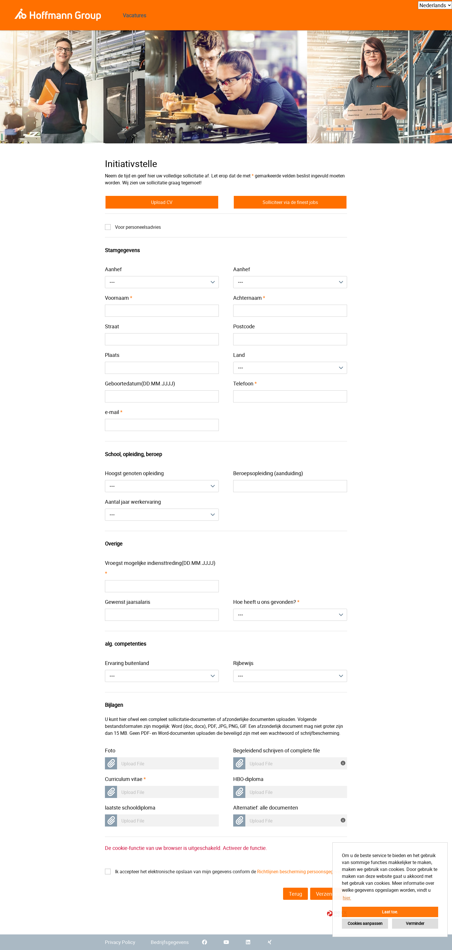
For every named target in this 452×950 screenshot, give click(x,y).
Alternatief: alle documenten (265, 807)
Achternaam (249, 297)
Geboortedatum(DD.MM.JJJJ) (140, 383)
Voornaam (118, 297)
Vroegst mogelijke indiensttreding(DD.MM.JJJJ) (160, 568)
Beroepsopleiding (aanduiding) (268, 473)
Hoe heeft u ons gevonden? (266, 601)
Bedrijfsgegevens (170, 942)
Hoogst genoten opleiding (134, 473)
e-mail (114, 412)
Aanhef (113, 269)
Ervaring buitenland (127, 662)
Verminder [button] (415, 923)
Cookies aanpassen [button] (365, 923)
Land (239, 354)
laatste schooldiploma (130, 807)
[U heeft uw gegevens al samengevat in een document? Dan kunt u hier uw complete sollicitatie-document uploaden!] (344, 819)
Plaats (112, 354)
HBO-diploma (248, 778)
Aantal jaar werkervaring (133, 501)
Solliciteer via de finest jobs (290, 202)
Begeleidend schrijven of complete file (276, 750)
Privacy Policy (120, 942)
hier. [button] (347, 898)
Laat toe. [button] (390, 912)
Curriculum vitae (125, 778)
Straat (112, 326)
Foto (110, 750)
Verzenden (328, 893)
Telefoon (245, 383)
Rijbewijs (243, 662)
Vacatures (134, 15)
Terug (295, 893)
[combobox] (162, 282)
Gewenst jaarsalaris (127, 601)
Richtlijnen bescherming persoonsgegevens (301, 871)
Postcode (244, 326)
